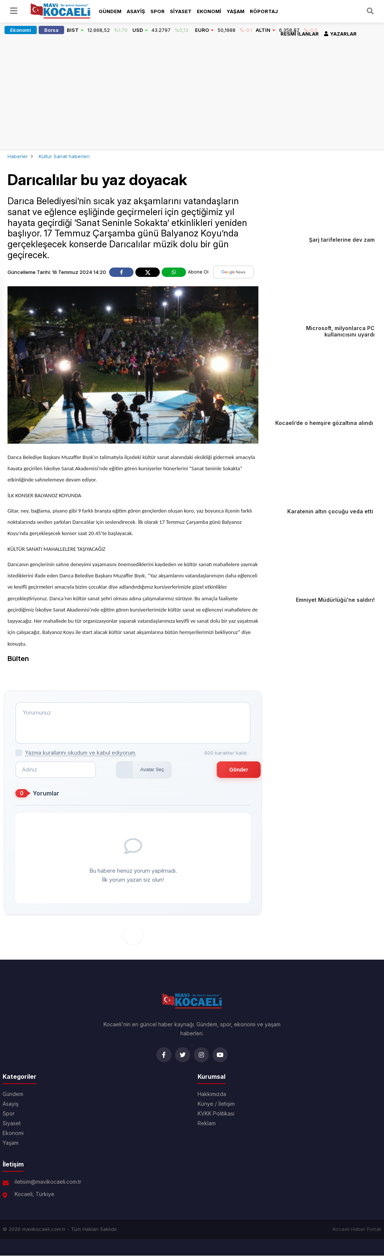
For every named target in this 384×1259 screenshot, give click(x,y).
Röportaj (264, 11)
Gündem (110, 11)
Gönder (224, 773)
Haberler (18, 156)
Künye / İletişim (216, 1107)
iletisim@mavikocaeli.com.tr (48, 1185)
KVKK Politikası (216, 1117)
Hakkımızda (212, 1097)
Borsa (51, 30)
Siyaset (181, 11)
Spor (157, 11)
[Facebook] (163, 1058)
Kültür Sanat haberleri (64, 156)
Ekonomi (209, 11)
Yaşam (235, 11)
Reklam (207, 1126)
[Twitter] (182, 1058)
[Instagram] (201, 1058)
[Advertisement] (192, 93)
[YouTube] (220, 1058)
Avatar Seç (124, 773)
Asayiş (136, 11)
